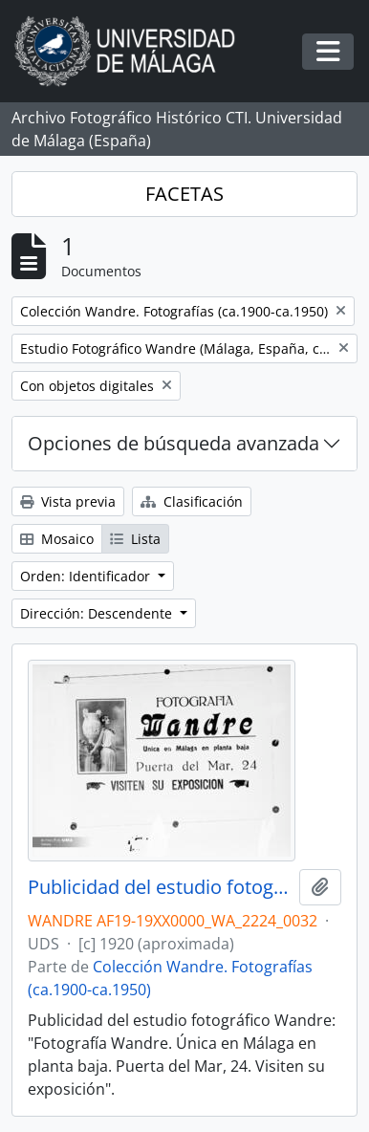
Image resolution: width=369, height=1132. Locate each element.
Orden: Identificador (87, 576)
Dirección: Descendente (98, 613)
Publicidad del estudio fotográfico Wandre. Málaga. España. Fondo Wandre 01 (160, 887)
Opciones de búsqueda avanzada (173, 443)
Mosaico (57, 539)
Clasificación (192, 501)
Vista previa (68, 501)
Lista (135, 539)
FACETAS (184, 194)
